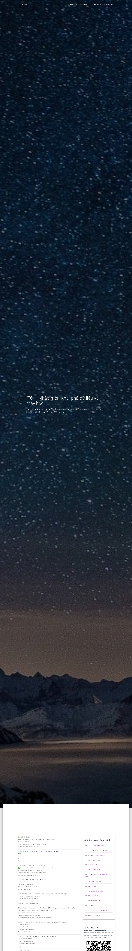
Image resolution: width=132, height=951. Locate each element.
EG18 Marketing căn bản (94, 915)
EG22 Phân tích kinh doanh (95, 881)
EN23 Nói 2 (91, 905)
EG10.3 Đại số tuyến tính (94, 886)
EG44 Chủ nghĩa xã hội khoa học (96, 896)
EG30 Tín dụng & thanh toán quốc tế (97, 910)
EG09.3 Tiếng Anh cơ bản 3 (95, 860)
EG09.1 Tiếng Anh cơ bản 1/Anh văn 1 (98, 850)
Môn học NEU (84, 4)
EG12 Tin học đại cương (94, 869)
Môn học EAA (108, 4)
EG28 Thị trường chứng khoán (96, 845)
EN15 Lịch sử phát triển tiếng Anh (96, 891)
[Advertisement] (66, 816)
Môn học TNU (96, 4)
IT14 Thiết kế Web (92, 865)
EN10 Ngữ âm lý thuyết (94, 900)
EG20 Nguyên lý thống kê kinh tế (96, 855)
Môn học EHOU (72, 4)
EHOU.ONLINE (23, 4)
